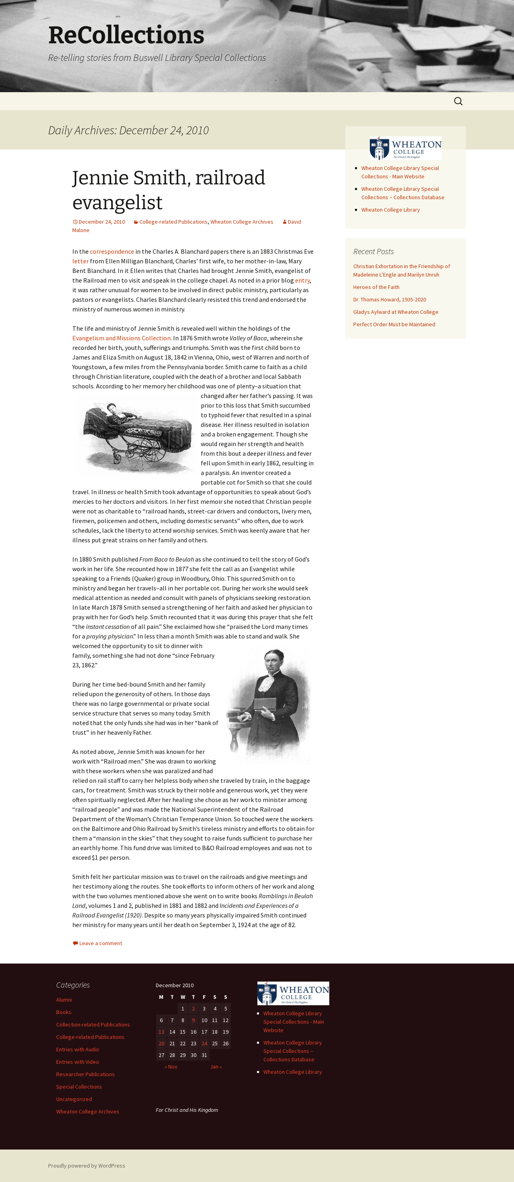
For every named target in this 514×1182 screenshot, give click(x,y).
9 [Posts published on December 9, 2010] (193, 1020)
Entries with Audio (77, 1049)
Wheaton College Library (390, 209)
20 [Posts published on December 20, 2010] (161, 1043)
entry (302, 280)
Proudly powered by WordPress (86, 1165)
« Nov (171, 1066)
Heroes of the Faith (376, 287)
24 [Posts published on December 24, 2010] (204, 1043)
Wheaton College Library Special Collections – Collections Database (292, 1051)
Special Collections (79, 1086)
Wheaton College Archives (241, 221)
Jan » (216, 1066)
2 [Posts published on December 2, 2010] (193, 1008)
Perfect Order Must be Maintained (394, 324)
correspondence (112, 251)
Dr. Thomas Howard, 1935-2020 (389, 299)
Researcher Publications (85, 1074)
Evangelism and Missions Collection (121, 338)
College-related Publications (173, 221)
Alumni (64, 999)
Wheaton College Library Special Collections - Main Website (293, 1022)
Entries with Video (77, 1061)
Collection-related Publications (93, 1024)
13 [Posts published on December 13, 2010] (161, 1031)
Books (63, 1012)
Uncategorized (74, 1099)
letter (80, 261)
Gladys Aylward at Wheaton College (396, 311)
